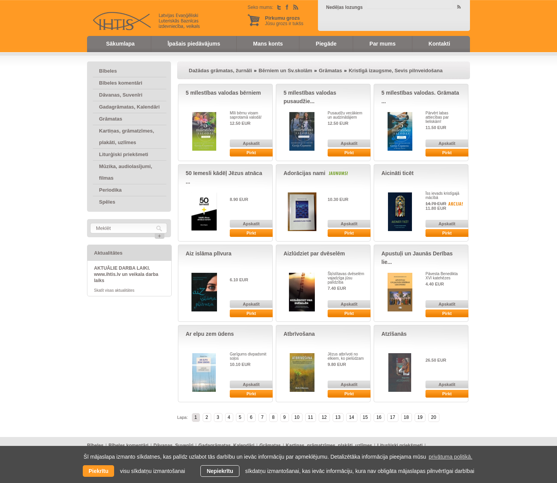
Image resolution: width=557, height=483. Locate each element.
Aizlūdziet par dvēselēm (314, 253)
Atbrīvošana (299, 334)
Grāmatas (110, 119)
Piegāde (326, 44)
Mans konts (268, 44)
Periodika (110, 190)
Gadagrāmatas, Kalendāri (129, 107)
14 (351, 417)
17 (392, 417)
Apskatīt (251, 143)
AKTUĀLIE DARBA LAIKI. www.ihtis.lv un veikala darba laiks (126, 274)
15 (365, 417)
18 (406, 417)
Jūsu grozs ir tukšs (284, 20)
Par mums (382, 44)
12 (323, 417)
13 (337, 417)
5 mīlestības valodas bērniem (223, 93)
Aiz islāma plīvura (208, 253)
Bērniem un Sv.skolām (285, 70)
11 (310, 417)
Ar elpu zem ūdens (210, 334)
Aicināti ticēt (397, 173)
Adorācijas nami (304, 173)
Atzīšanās (394, 334)
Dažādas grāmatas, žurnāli (220, 70)
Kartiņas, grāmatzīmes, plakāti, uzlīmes (126, 136)
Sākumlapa (120, 44)
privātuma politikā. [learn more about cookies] (450, 457)
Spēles (107, 202)
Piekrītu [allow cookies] (98, 471)
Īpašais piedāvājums (193, 44)
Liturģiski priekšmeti (123, 154)
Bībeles (108, 71)
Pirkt (251, 152)
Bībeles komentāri (120, 83)
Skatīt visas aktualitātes (114, 290)
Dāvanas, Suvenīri (120, 95)
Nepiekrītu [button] (220, 471)
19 (419, 417)
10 (296, 417)
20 (433, 417)
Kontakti (439, 44)
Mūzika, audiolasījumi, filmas (125, 172)
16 (378, 417)
